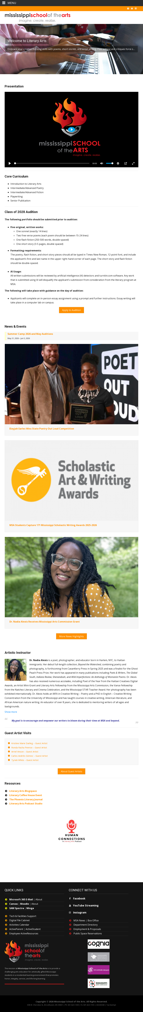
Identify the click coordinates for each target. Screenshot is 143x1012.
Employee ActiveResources (23, 931)
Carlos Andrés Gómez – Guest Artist (29, 754)
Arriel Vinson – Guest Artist (24, 749)
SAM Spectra (16, 905)
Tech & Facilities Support (22, 913)
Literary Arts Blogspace (23, 788)
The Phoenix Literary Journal (26, 797)
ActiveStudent (33, 926)
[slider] (51, 163)
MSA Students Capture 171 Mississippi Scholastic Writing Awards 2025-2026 (53, 524)
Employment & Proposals (87, 926)
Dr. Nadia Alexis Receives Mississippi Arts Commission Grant (44, 620)
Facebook (79, 896)
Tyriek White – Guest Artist (25, 758)
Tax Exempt (111, 1002)
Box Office (93, 918)
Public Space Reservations (87, 931)
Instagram (79, 910)
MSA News (79, 918)
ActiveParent (16, 926)
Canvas (13, 901)
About (38, 897)
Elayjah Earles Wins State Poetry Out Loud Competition (41, 427)
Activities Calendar (19, 922)
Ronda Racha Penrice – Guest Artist (29, 745)
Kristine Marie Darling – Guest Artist (29, 741)
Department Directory (85, 922)
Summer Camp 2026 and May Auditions (30, 333)
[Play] (9, 163)
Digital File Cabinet (19, 918)
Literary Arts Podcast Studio (25, 801)
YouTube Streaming (85, 903)
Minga (30, 905)
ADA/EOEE (100, 1002)
